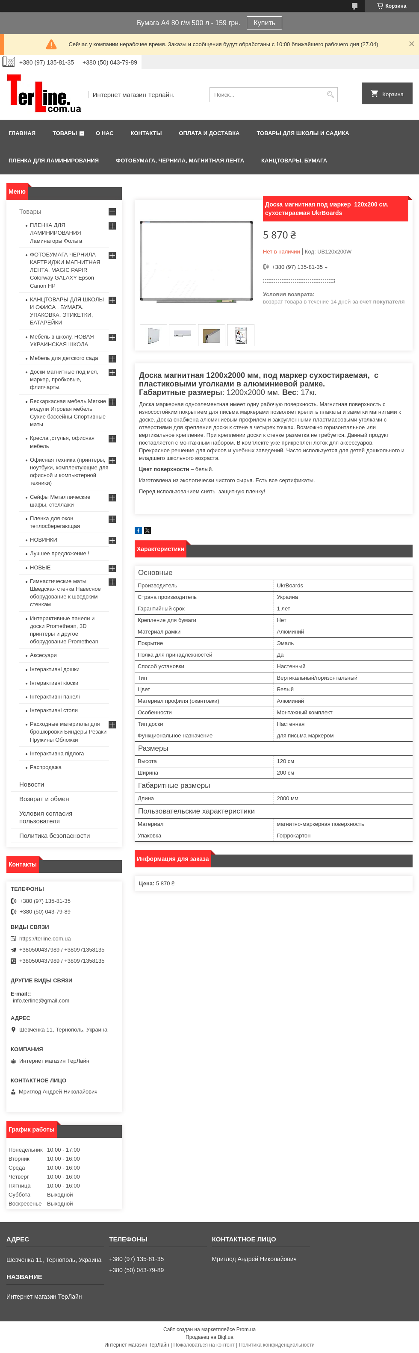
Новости (31, 784)
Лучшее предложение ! (59, 553)
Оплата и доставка (209, 133)
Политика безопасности (54, 835)
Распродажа (46, 767)
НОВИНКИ (43, 539)
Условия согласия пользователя (45, 817)
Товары (65, 133)
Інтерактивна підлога (57, 753)
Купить (264, 23)
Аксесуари (43, 655)
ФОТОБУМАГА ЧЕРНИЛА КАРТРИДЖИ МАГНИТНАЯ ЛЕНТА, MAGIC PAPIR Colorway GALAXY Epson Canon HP (65, 270)
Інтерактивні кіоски (54, 683)
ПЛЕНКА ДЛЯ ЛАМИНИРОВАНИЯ (54, 160)
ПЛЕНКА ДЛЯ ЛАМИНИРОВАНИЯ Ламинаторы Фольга (56, 233)
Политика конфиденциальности (277, 1345)
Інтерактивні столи (54, 710)
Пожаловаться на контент (203, 1345)
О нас (105, 133)
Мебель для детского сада (64, 358)
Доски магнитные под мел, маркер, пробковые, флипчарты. (64, 379)
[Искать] (330, 94)
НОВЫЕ (40, 567)
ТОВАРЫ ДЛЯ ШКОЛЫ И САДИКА (303, 133)
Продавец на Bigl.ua (209, 1337)
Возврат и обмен (44, 798)
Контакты (146, 133)
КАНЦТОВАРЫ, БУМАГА (294, 160)
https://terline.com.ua (45, 938)
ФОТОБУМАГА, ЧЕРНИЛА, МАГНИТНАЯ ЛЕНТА (180, 160)
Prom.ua (246, 1329)
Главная (22, 133)
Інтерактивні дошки (55, 669)
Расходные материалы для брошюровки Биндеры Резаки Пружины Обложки (68, 732)
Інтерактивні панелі (55, 696)
